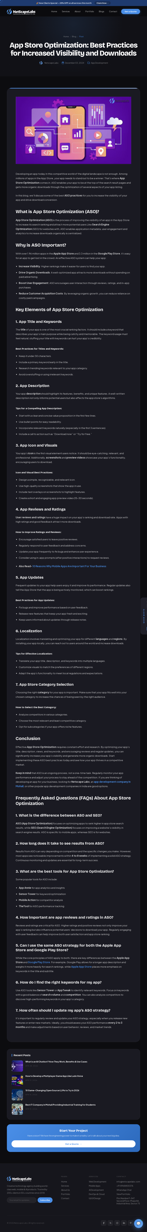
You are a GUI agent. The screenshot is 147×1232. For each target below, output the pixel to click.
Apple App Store (81, 971)
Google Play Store (39, 967)
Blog (74, 36)
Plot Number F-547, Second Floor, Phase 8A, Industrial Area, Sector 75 (128, 1201)
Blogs (101, 11)
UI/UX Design (95, 1198)
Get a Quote (131, 11)
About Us (65, 1190)
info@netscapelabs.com (128, 1181)
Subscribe (45, 1200)
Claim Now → (102, 3)
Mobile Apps (94, 1185)
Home (54, 11)
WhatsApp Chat (124, 1190)
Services (66, 11)
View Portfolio (123, 1194)
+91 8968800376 (125, 1185)
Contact (113, 11)
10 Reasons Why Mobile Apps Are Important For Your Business (69, 571)
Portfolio (89, 11)
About (78, 11)
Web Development (97, 1181)
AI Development (96, 1190)
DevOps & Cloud (97, 1194)
